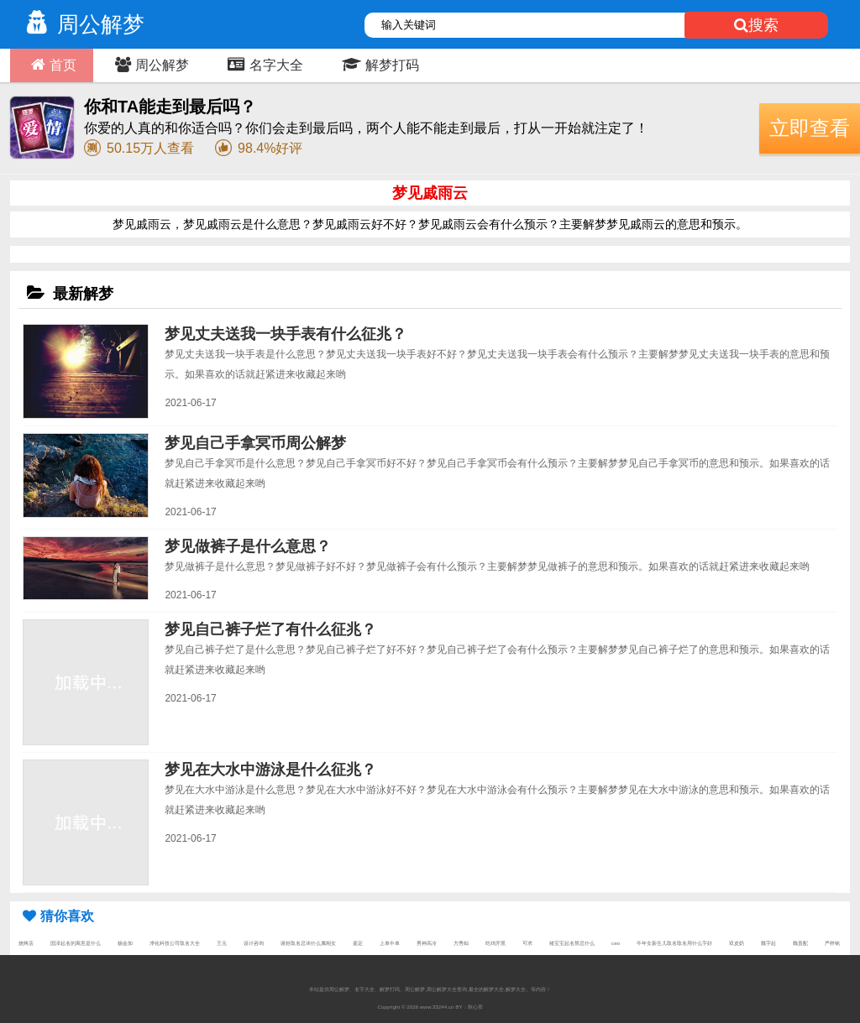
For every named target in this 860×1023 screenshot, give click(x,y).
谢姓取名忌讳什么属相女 (308, 943)
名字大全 (263, 64)
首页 (51, 64)
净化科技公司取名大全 (174, 943)
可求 (527, 943)
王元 (222, 943)
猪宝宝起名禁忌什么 (572, 943)
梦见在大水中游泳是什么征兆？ (270, 769)
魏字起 (768, 943)
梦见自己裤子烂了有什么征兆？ (270, 629)
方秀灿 (461, 943)
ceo (615, 943)
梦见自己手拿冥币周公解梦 (255, 443)
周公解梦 (81, 24)
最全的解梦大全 (486, 989)
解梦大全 (516, 989)
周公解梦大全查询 (447, 989)
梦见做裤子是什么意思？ (248, 546)
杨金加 (125, 943)
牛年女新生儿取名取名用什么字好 (674, 943)
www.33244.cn (437, 1007)
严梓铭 (832, 943)
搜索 (756, 25)
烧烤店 (26, 943)
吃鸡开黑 (495, 943)
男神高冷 (427, 943)
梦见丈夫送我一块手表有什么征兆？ (285, 334)
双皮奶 (736, 943)
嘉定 (358, 943)
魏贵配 (800, 943)
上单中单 (390, 943)
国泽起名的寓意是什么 (75, 943)
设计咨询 (254, 943)
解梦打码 (378, 64)
